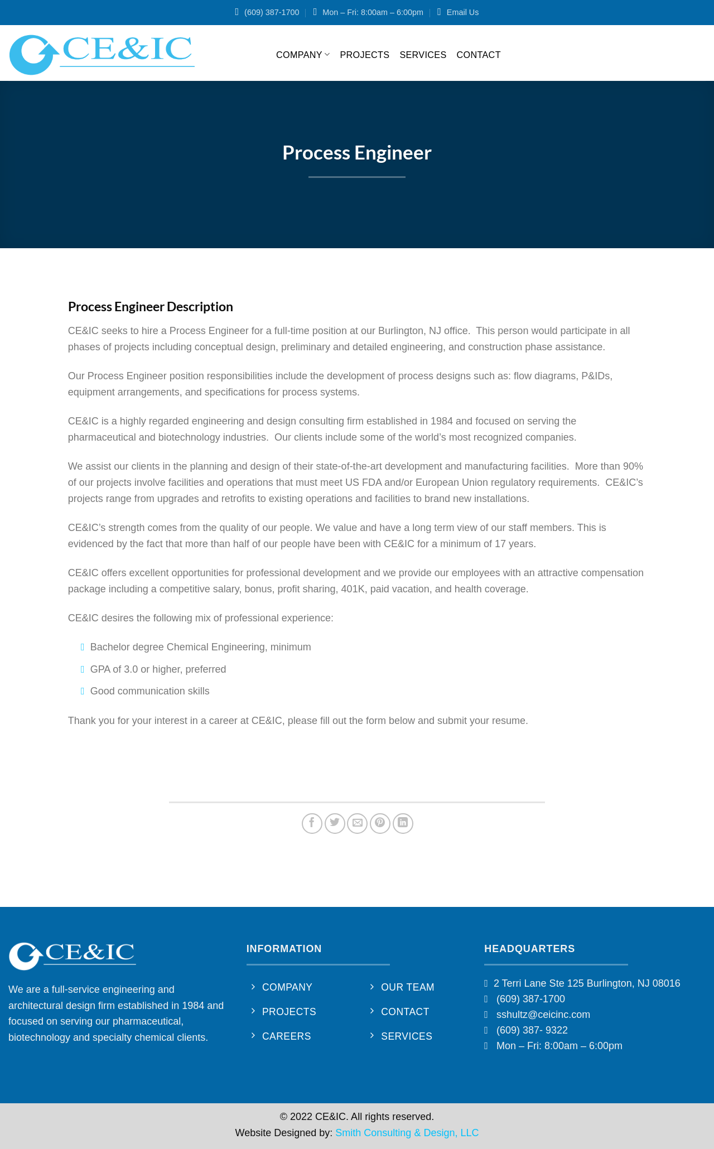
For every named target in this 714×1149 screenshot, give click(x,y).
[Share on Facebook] (312, 823)
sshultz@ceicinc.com (543, 1014)
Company (303, 54)
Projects (364, 55)
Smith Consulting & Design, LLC (407, 1132)
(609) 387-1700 (271, 12)
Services (422, 55)
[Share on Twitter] (335, 823)
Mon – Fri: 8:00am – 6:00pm (372, 12)
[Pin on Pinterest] (380, 823)
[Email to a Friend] (357, 823)
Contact (479, 55)
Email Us (463, 12)
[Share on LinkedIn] (403, 823)
